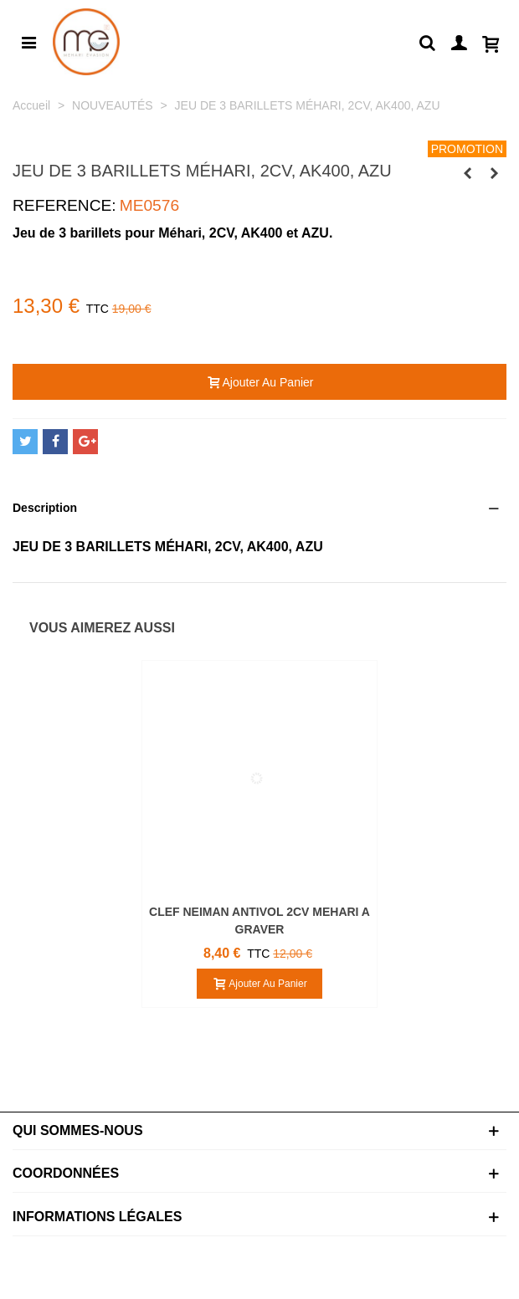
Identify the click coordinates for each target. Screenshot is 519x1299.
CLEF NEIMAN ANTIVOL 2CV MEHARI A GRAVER (259, 920)
